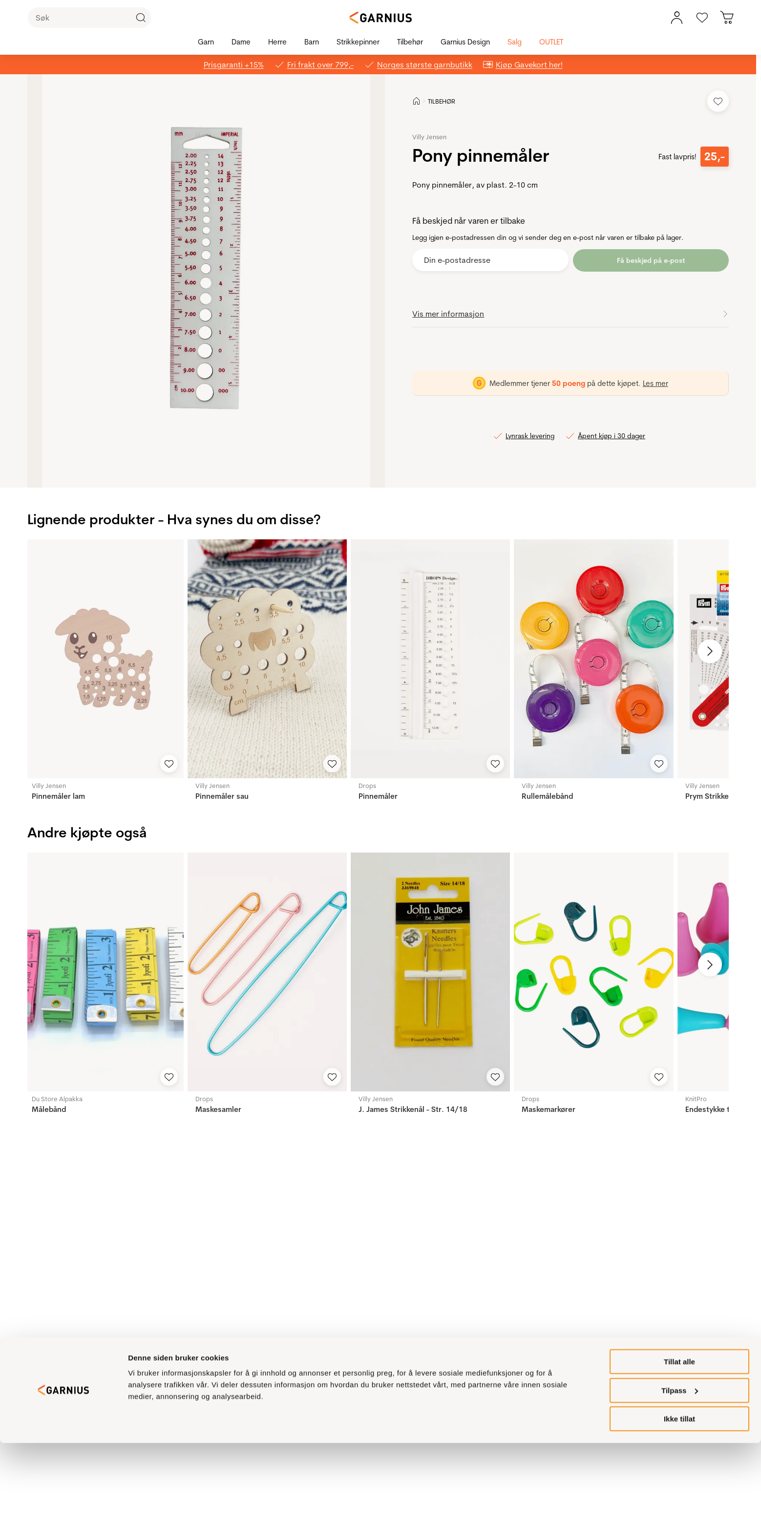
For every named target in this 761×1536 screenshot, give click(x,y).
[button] (206, 281)
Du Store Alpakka (57, 1099)
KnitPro (696, 1099)
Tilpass (679, 1483)
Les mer (655, 382)
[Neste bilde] (706, 651)
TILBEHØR (441, 101)
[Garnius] (380, 17)
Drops (367, 785)
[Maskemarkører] (593, 972)
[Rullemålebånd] (593, 658)
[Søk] (89, 17)
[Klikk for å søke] (140, 17)
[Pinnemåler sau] (267, 658)
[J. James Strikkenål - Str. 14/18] (430, 972)
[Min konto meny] (676, 17)
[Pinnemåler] (430, 658)
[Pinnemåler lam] (103, 658)
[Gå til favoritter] (702, 17)
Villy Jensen (429, 137)
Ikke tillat (679, 1512)
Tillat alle (679, 1455)
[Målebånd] (103, 972)
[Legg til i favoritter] (718, 101)
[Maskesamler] (267, 972)
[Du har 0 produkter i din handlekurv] (727, 17)
